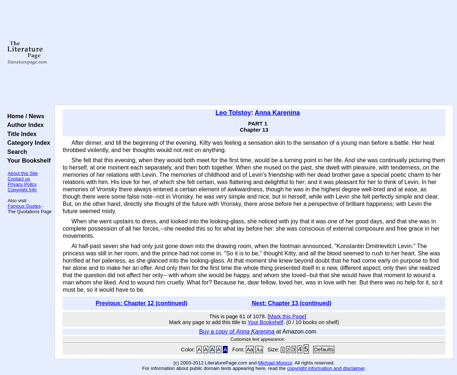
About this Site (23, 173)
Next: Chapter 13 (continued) (291, 303)
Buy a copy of (237, 331)
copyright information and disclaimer (326, 368)
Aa (250, 349)
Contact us (19, 178)
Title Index (20, 134)
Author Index (24, 124)
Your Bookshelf (27, 160)
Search (15, 151)
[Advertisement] (254, 53)
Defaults (324, 349)
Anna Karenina (277, 112)
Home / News (24, 116)
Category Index (27, 142)
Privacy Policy (22, 184)
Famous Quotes (24, 206)
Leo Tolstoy (233, 112)
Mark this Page (287, 316)
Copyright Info (22, 189)
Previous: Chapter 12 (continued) (142, 303)
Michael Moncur (275, 363)
